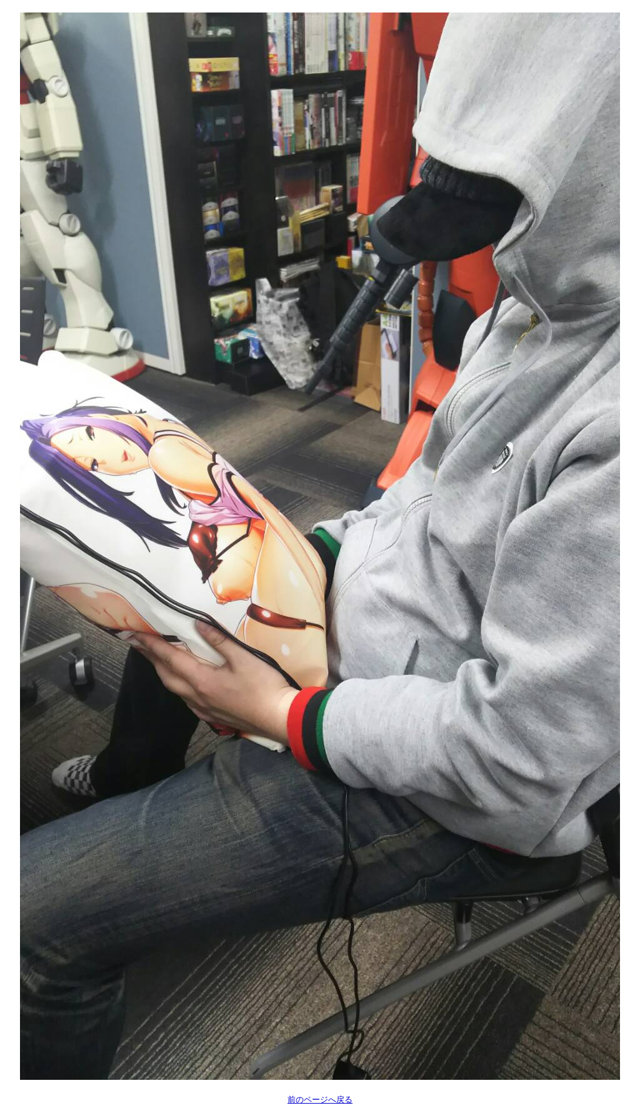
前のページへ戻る (320, 1099)
